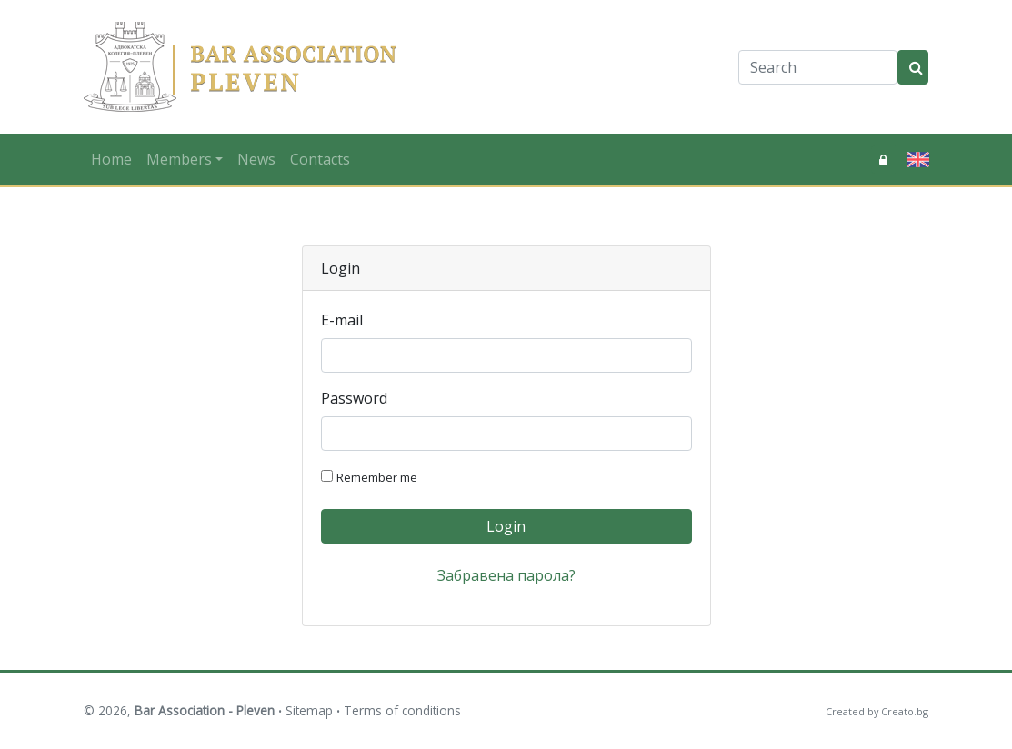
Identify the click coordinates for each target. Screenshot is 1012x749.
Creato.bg (904, 711)
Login (506, 526)
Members (179, 159)
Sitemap (309, 710)
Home (111, 159)
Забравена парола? (506, 575)
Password (354, 398)
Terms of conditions (402, 710)
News (256, 159)
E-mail (342, 320)
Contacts (320, 159)
